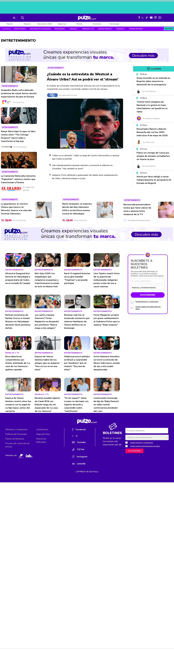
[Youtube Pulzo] (151, 17)
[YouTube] (79, 443)
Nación (10, 24)
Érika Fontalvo (20, 29)
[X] (79, 436)
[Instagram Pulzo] (155, 17)
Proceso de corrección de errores (17, 445)
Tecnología (114, 24)
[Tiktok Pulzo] (146, 17)
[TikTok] (79, 450)
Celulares (120, 29)
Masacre (73, 29)
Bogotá (27, 24)
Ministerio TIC (88, 29)
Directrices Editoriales (41, 440)
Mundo (79, 24)
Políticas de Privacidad (16, 434)
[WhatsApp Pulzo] (159, 17)
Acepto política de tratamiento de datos (145, 446)
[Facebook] (79, 430)
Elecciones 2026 (44, 24)
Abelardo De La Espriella (40, 29)
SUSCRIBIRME (147, 295)
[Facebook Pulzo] (139, 17)
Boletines (169, 28)
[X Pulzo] (142, 17)
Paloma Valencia (104, 29)
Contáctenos (42, 429)
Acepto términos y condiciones (146, 301)
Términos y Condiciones (16, 429)
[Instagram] (79, 457)
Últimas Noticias (136, 29)
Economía (97, 24)
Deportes (62, 24)
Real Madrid (60, 29)
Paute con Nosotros (14, 438)
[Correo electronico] (148, 281)
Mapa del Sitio (43, 434)
